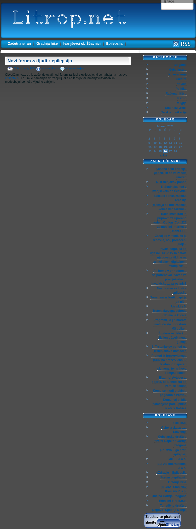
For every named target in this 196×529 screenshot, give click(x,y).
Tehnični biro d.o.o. (172, 501)
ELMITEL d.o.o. (175, 459)
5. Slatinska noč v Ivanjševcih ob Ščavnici (169, 189)
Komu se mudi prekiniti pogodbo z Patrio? (169, 393)
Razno (56, 68)
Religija (181, 103)
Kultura (181, 79)
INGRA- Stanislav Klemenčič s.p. (174, 489)
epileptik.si (12, 78)
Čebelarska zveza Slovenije (173, 430)
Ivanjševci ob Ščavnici (82, 43)
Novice (45, 68)
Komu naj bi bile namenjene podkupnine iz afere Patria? (169, 404)
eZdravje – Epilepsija (171, 472)
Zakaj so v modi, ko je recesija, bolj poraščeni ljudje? (169, 240)
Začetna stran (19, 43)
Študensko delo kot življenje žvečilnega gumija (172, 338)
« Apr (163, 155)
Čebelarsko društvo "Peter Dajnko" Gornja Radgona (170, 441)
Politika (181, 89)
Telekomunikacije (173, 112)
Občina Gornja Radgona (169, 496)
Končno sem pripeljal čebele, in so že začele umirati (170, 173)
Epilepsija (114, 43)
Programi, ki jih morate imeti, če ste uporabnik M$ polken (170, 324)
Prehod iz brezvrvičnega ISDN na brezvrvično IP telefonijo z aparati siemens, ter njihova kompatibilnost (169, 364)
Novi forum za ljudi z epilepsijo (40, 60)
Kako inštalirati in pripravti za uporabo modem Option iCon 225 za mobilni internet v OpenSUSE (169, 222)
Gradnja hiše (47, 43)
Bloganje (180, 65)
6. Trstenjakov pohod (171, 182)
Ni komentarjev (74, 68)
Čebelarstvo (177, 69)
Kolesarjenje (177, 74)
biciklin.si (179, 423)
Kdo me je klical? (174, 315)
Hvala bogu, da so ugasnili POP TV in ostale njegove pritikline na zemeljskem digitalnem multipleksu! (168, 257)
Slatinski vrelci (175, 108)
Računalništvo (176, 93)
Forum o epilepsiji (173, 477)
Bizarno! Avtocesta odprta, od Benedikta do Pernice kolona (169, 382)
